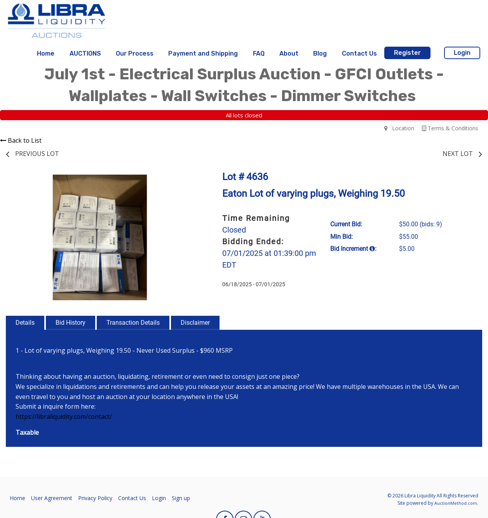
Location (399, 128)
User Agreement (51, 498)
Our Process (134, 53)
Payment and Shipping (203, 53)
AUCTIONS (85, 53)
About (288, 53)
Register (407, 52)
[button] (187, 181)
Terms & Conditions (450, 128)
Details (25, 322)
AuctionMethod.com (455, 503)
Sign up (181, 498)
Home (45, 53)
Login (462, 52)
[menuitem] (46, 53)
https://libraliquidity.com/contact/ (64, 416)
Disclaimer (195, 322)
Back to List (21, 140)
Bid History (70, 322)
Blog (320, 53)
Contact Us (359, 53)
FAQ (259, 53)
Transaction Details (133, 322)
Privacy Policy (95, 498)
